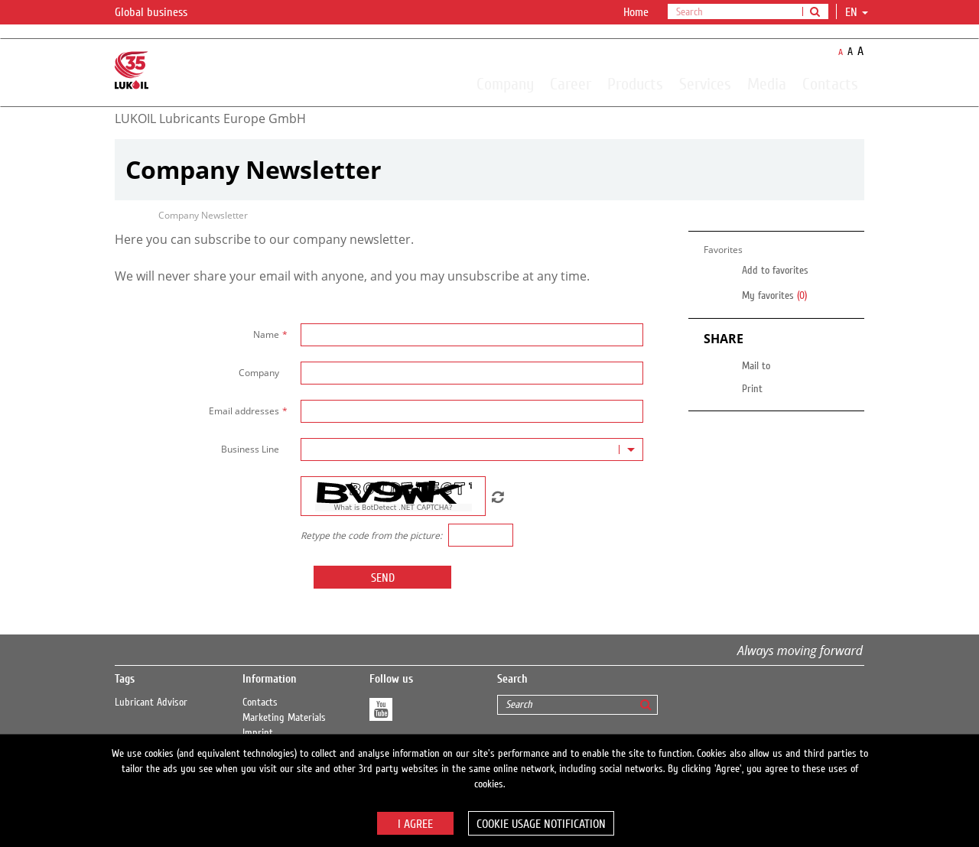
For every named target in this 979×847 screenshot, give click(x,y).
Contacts (830, 83)
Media (766, 83)
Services (705, 83)
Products (635, 83)
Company (505, 83)
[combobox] (472, 449)
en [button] (856, 12)
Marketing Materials (284, 718)
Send (383, 578)
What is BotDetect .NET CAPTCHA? (392, 507)
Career (570, 83)
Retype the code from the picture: (371, 535)
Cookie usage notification (541, 824)
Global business (160, 13)
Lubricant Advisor (151, 702)
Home (636, 12)
